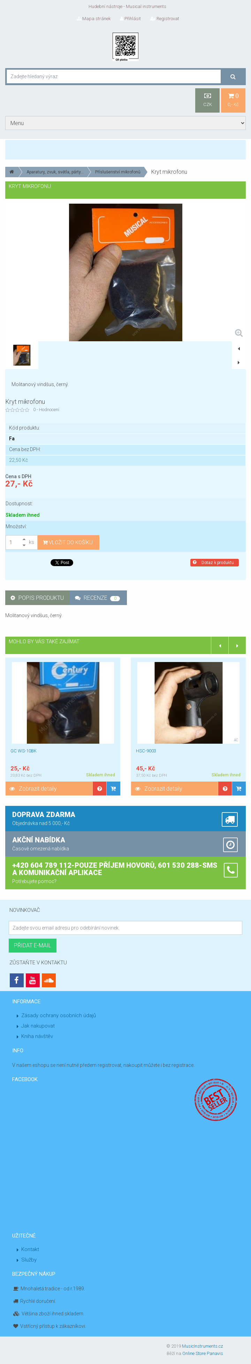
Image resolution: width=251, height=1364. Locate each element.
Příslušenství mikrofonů (117, 172)
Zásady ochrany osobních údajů (58, 1015)
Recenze (97, 598)
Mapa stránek (94, 18)
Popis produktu (37, 598)
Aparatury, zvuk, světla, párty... (55, 172)
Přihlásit (130, 18)
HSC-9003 (146, 750)
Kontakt (30, 1249)
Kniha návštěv (37, 1036)
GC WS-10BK (23, 750)
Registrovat (164, 18)
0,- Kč (233, 100)
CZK (207, 100)
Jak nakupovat (38, 1026)
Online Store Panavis (202, 1353)
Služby (29, 1260)
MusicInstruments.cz (202, 1346)
